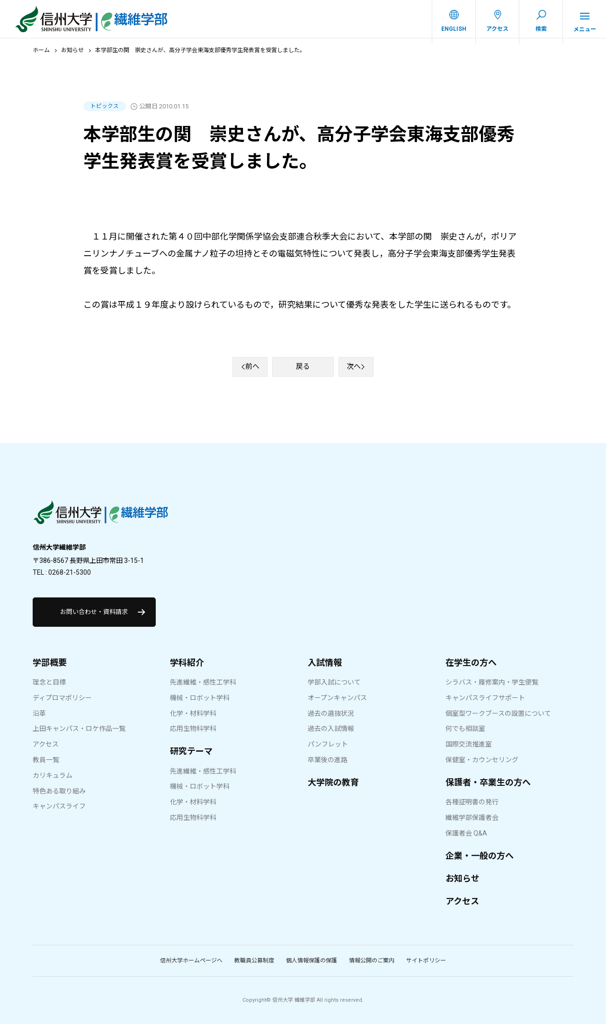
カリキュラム (52, 783)
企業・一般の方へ (480, 864)
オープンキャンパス (337, 706)
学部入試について (334, 690)
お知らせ (72, 55)
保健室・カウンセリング (482, 768)
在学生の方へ (471, 671)
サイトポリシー (426, 968)
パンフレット (328, 752)
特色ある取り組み (59, 799)
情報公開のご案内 (371, 968)
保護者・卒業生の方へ (488, 790)
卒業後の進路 (328, 768)
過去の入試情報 (331, 736)
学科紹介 (187, 671)
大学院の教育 (333, 790)
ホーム (41, 55)
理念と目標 (49, 690)
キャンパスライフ (59, 814)
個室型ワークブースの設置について (498, 721)
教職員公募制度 (254, 968)
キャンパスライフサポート (485, 706)
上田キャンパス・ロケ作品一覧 (79, 736)
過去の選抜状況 (331, 721)
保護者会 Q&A (466, 841)
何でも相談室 (465, 736)
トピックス (104, 111)
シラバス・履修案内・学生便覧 (492, 690)
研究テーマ (191, 759)
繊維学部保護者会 (472, 825)
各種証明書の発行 (472, 810)
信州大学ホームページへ (191, 968)
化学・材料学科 (193, 721)
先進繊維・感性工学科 (203, 690)
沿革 (39, 721)
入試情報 (325, 671)
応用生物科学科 (193, 736)
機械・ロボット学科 (200, 706)
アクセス (46, 752)
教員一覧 (46, 768)
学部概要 (50, 671)
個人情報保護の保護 (311, 968)
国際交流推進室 (469, 752)
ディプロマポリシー (62, 706)
